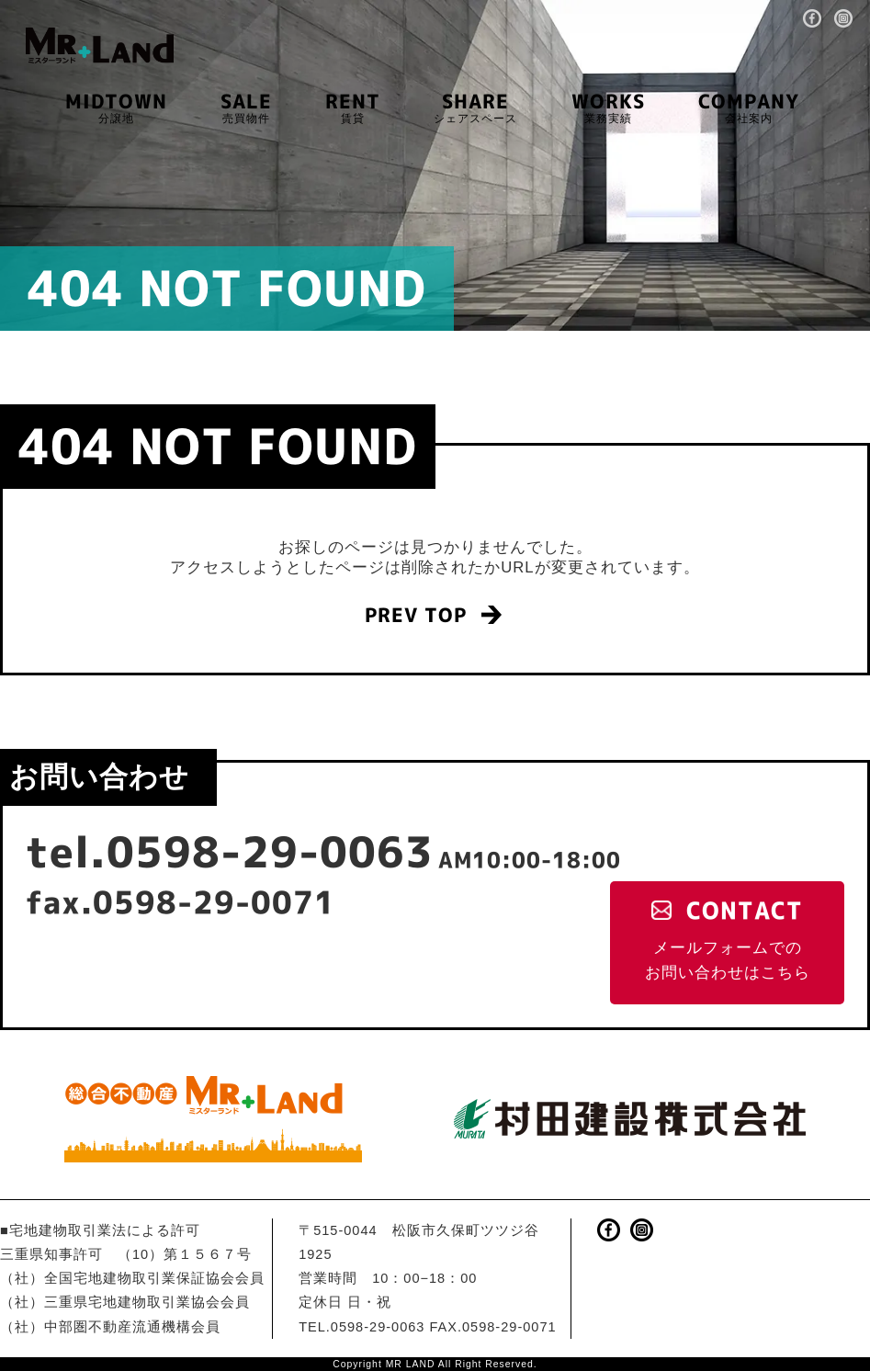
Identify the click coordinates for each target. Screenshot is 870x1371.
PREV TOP (416, 615)
